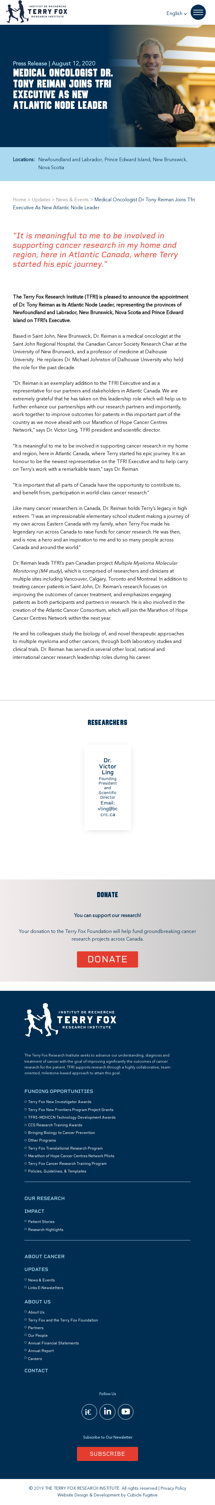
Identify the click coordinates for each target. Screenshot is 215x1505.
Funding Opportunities (58, 1091)
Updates (41, 200)
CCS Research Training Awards (55, 1125)
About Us (37, 1302)
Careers (35, 1359)
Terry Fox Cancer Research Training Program (67, 1163)
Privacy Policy (173, 1488)
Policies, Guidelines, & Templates (57, 1171)
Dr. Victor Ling (107, 766)
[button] (176, 13)
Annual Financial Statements (53, 1343)
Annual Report (41, 1351)
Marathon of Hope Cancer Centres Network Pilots (71, 1156)
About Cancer (44, 1256)
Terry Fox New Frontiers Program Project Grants (70, 1110)
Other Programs (42, 1140)
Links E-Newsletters (45, 1288)
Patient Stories (41, 1222)
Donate (107, 959)
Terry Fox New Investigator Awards (59, 1102)
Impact (34, 1211)
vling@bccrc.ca (107, 811)
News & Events (72, 200)
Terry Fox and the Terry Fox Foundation (63, 1320)
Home (19, 200)
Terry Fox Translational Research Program (65, 1148)
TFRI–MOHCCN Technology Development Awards (71, 1117)
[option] (107, 787)
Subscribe (107, 1454)
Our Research (44, 1198)
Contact (36, 1370)
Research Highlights (45, 1230)
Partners (35, 1328)
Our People (38, 1335)
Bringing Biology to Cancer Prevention (61, 1133)
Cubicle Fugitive (142, 1495)
